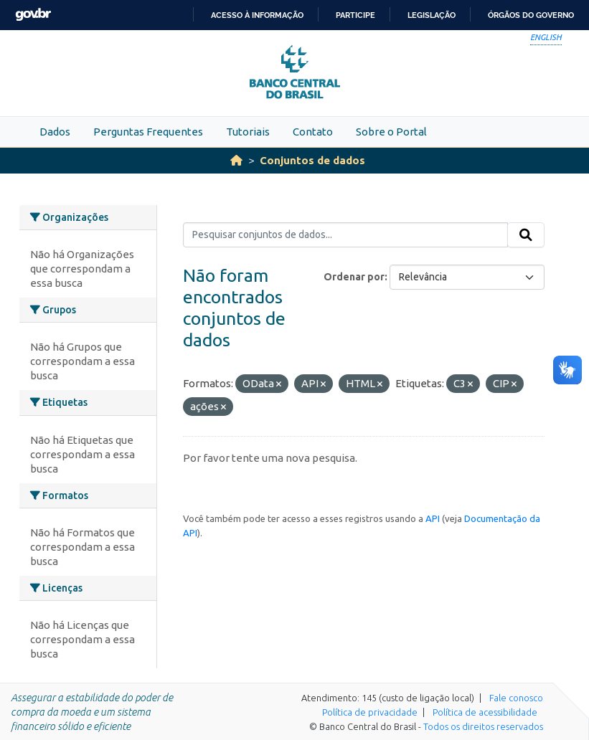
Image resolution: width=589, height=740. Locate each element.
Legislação (431, 15)
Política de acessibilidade (485, 712)
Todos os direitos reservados (483, 726)
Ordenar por (354, 277)
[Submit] (526, 235)
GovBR (33, 15)
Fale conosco (516, 698)
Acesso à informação (257, 15)
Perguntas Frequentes (148, 131)
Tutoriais (248, 131)
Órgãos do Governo (531, 15)
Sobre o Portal (391, 131)
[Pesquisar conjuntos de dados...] (345, 235)
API (432, 518)
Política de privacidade (370, 712)
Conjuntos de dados (312, 160)
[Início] (236, 160)
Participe (355, 15)
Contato (313, 131)
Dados (54, 131)
